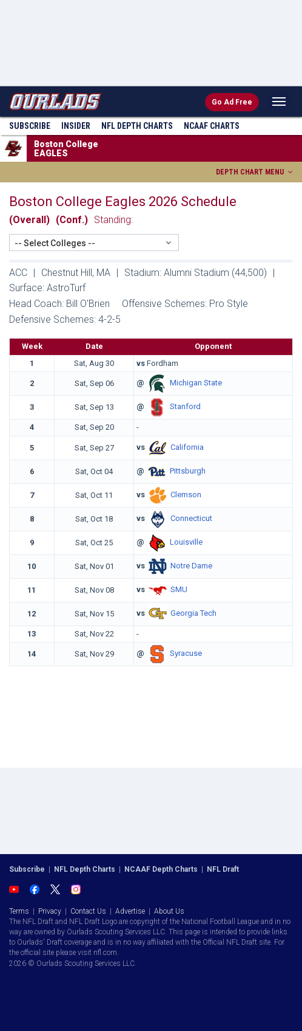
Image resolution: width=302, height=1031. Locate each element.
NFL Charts (137, 126)
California (187, 447)
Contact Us (88, 911)
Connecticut (191, 518)
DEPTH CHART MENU (255, 172)
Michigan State (196, 383)
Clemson (185, 494)
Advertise (130, 911)
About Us (169, 911)
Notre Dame (191, 565)
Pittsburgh (188, 470)
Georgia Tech (193, 613)
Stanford (185, 407)
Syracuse (186, 653)
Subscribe (29, 126)
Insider (75, 126)
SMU (178, 589)
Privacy (49, 911)
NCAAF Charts (212, 126)
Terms (19, 911)
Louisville (186, 542)
